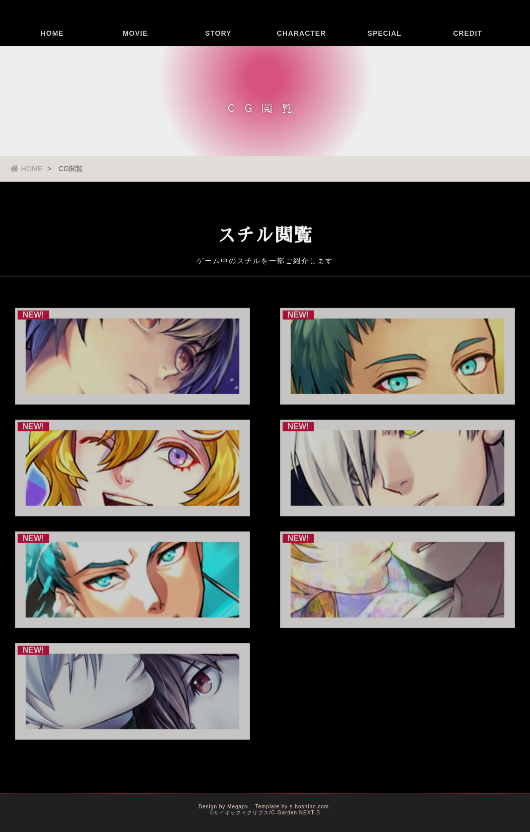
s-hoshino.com (309, 806)
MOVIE (135, 48)
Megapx (237, 806)
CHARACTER (301, 48)
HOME (52, 48)
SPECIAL (385, 48)
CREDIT (467, 48)
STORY (218, 48)
